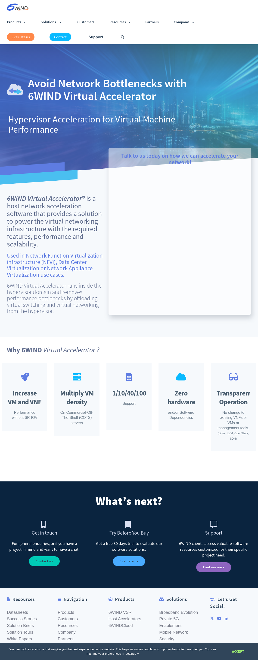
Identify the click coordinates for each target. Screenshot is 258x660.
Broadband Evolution (178, 606)
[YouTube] (219, 612)
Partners (65, 633)
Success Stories (22, 613)
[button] (122, 36)
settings (132, 653)
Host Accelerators (125, 613)
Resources (68, 619)
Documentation (21, 639)
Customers (68, 613)
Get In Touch (69, 639)
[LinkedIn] (226, 612)
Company (66, 626)
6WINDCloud (121, 619)
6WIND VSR (120, 606)
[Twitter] (212, 612)
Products (66, 606)
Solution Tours (20, 626)
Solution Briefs (20, 619)
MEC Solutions (173, 639)
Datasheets (17, 606)
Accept (238, 651)
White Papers (19, 633)
